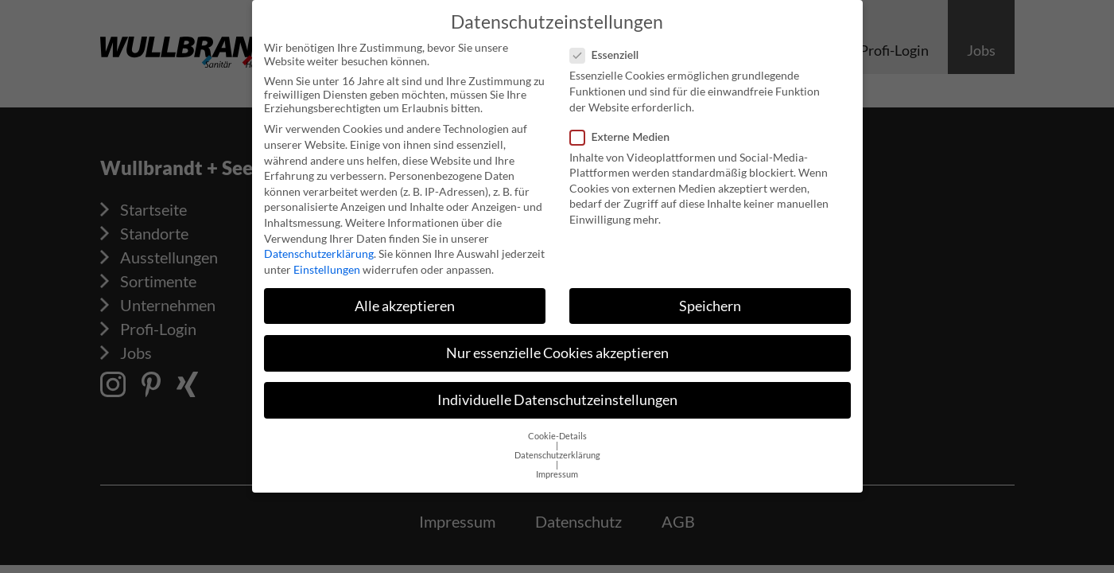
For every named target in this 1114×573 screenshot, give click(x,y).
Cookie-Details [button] (557, 430)
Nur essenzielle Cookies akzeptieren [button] (557, 346)
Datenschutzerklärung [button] (557, 449)
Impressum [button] (557, 468)
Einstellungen (326, 263)
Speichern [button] (710, 299)
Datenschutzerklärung (319, 247)
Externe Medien (625, 129)
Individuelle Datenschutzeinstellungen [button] (557, 393)
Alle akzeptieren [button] (405, 299)
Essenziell (609, 48)
